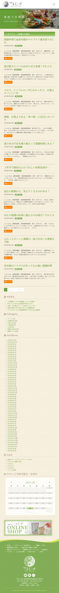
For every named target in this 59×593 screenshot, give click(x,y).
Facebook (11, 466)
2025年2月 (11, 359)
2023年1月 (11, 411)
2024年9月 (11, 369)
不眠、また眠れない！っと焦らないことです (22, 306)
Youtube (10, 464)
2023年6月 (11, 401)
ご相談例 (10, 325)
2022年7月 (11, 424)
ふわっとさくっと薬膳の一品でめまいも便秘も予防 (29, 240)
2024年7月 (11, 373)
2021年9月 (11, 444)
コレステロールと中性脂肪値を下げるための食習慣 (24, 310)
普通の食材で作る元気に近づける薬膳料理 (21, 308)
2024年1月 (11, 386)
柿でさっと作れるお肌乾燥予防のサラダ (20, 304)
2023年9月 (11, 394)
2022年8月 (11, 421)
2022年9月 (11, 419)
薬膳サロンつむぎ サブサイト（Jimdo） (20, 459)
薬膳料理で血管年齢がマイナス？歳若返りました (29, 41)
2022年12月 (11, 413)
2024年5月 (11, 378)
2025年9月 (11, 344)
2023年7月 (11, 398)
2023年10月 (11, 392)
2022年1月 (11, 436)
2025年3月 (11, 357)
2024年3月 (11, 382)
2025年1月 (11, 361)
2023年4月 (11, 405)
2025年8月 (11, 346)
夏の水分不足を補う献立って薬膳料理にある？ (29, 143)
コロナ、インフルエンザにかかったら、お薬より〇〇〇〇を (29, 91)
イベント (10, 319)
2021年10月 (11, 442)
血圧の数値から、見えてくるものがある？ (27, 191)
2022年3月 (11, 432)
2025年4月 (11, 355)
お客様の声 (11, 321)
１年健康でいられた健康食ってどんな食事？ (21, 302)
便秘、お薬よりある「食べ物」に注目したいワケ (29, 118)
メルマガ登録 (12, 470)
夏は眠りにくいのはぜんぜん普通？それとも (28, 66)
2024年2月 (11, 384)
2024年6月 (11, 375)
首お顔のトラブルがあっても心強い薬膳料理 (28, 265)
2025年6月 (11, 350)
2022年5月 (11, 428)
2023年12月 (11, 388)
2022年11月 (11, 415)
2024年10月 (11, 367)
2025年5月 (11, 352)
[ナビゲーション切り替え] (53, 4)
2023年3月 (11, 407)
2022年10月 (11, 417)
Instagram (11, 468)
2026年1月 (11, 340)
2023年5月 (11, 403)
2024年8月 (11, 371)
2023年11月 (11, 390)
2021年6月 (11, 451)
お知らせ (10, 323)
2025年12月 (11, 342)
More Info (8, 58)
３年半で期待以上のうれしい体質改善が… (27, 167)
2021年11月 (11, 440)
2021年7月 (11, 449)
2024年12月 (11, 363)
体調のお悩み (18, 45)
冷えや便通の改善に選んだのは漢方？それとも (29, 215)
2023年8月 (11, 396)
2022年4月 (11, 430)
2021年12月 (11, 438)
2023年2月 (11, 409)
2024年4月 (11, 380)
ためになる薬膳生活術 (15, 462)
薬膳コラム (11, 331)
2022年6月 (11, 426)
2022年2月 (11, 434)
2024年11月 (11, 365)
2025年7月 (11, 348)
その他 (10, 327)
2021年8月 (11, 447)
